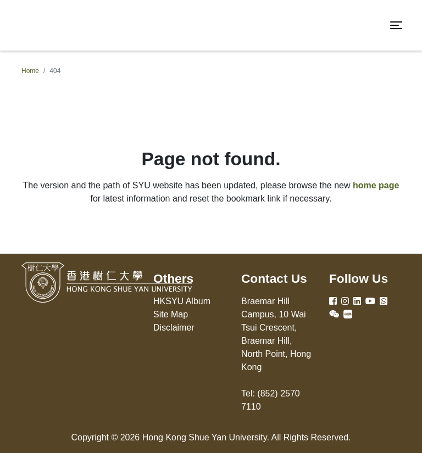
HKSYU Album (181, 301)
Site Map (170, 314)
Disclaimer (174, 327)
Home (30, 71)
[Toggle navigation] (396, 25)
